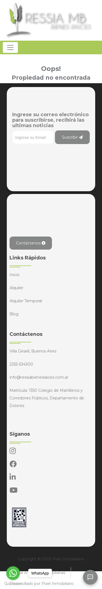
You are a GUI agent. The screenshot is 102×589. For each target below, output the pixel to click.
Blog (14, 314)
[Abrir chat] (90, 577)
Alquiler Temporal (26, 300)
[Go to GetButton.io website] (13, 583)
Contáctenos (30, 243)
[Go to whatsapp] (13, 573)
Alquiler (16, 287)
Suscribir (72, 137)
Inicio (15, 274)
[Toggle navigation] (10, 47)
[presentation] (53, 155)
